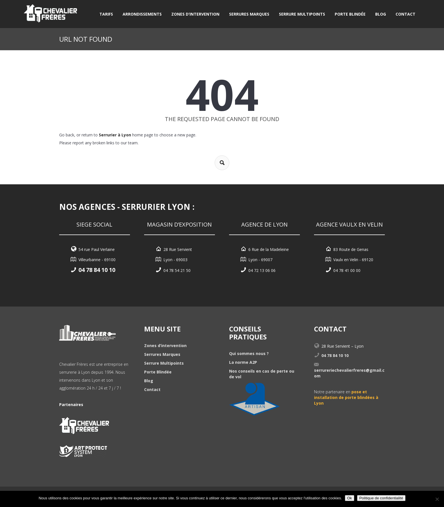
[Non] (437, 499)
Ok (349, 498)
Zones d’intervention (195, 14)
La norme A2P (243, 362)
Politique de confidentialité (381, 498)
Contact (405, 14)
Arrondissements (142, 14)
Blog (380, 14)
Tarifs (106, 14)
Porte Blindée (350, 14)
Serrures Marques (249, 14)
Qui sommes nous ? (249, 353)
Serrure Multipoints (302, 14)
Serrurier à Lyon (115, 135)
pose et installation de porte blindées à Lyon (346, 397)
